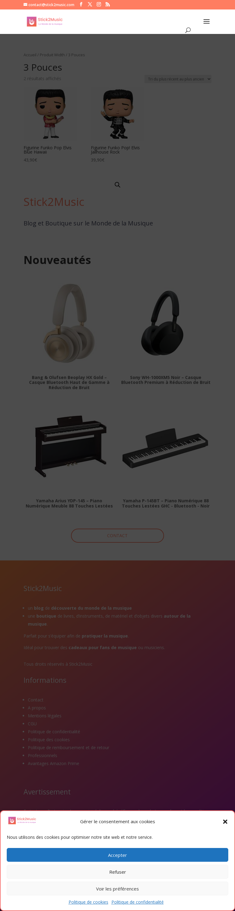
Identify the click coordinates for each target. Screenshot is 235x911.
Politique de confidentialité (137, 902)
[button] (225, 822)
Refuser (117, 872)
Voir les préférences (117, 889)
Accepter (117, 855)
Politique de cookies (88, 902)
